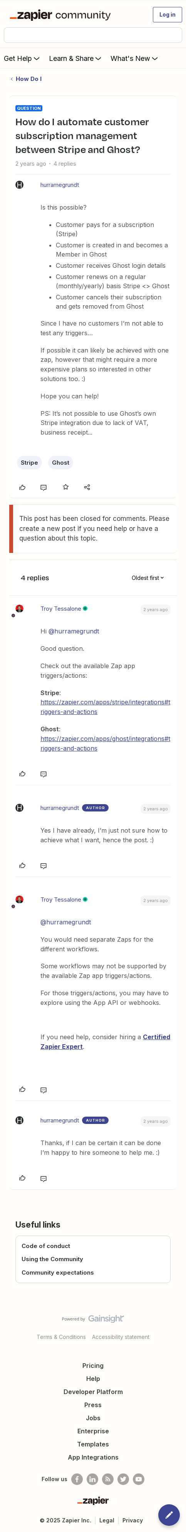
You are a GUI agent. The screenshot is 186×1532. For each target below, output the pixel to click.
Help (93, 1378)
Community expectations (58, 1272)
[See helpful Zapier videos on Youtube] (138, 1479)
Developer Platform (93, 1392)
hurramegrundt (59, 184)
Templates (93, 1444)
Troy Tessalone (60, 608)
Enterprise (93, 1431)
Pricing (93, 1365)
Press (93, 1405)
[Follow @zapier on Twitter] (123, 1479)
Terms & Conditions (61, 1337)
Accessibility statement (120, 1337)
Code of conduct (46, 1246)
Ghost (60, 462)
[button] (167, 14)
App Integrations (93, 1457)
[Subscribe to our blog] (108, 1479)
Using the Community (52, 1259)
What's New (135, 58)
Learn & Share (76, 58)
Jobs (93, 1418)
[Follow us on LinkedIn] (92, 1479)
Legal (106, 1520)
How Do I (29, 78)
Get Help (22, 58)
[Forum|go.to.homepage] (62, 14)
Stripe (29, 462)
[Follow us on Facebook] (77, 1479)
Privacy (132, 1520)
